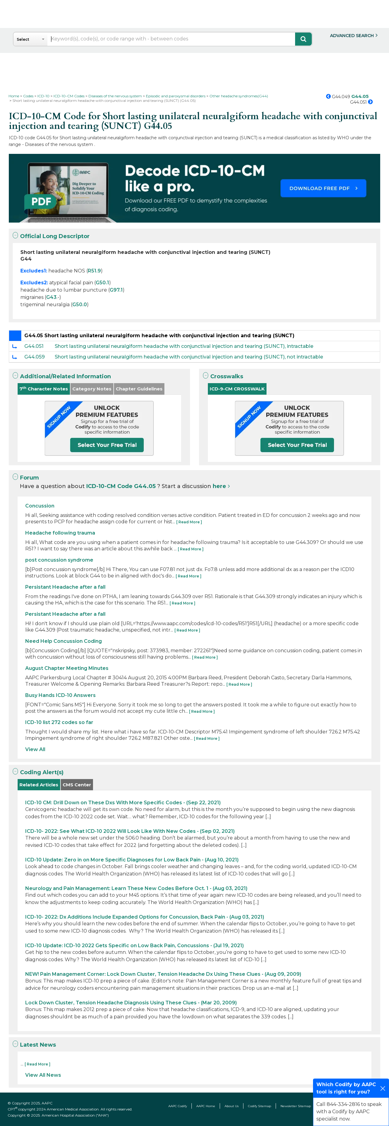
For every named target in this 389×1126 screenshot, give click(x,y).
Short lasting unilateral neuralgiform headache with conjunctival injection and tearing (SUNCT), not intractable (189, 357)
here (219, 486)
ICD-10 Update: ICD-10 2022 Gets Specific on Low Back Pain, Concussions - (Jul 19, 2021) (134, 945)
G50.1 (102, 283)
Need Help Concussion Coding (63, 641)
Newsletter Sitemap (296, 1106)
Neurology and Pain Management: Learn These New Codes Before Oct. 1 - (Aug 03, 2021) (136, 888)
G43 (51, 297)
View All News (43, 1075)
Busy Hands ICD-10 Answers (60, 695)
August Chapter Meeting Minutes (66, 668)
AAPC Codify (177, 1106)
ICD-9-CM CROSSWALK (237, 389)
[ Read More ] (189, 522)
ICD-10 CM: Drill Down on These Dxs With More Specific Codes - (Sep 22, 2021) (123, 803)
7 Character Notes (43, 389)
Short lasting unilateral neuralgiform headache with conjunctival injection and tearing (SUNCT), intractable (184, 346)
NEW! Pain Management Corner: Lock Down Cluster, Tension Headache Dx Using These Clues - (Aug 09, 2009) (163, 974)
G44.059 (34, 357)
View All (35, 749)
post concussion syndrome (59, 560)
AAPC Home (205, 1106)
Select (23, 39)
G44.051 (33, 346)
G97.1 (116, 290)
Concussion (39, 506)
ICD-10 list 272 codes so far (59, 722)
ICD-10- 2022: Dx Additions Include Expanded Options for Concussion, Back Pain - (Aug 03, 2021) (144, 917)
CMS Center (77, 785)
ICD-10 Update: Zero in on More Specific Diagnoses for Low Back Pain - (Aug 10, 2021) (132, 860)
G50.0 (79, 304)
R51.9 (94, 271)
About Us (232, 1106)
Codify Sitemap (259, 1106)
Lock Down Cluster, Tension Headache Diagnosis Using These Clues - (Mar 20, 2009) (131, 1003)
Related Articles (38, 785)
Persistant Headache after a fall (65, 587)
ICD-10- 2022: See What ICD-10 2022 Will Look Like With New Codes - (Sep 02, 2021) (130, 831)
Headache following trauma (60, 533)
